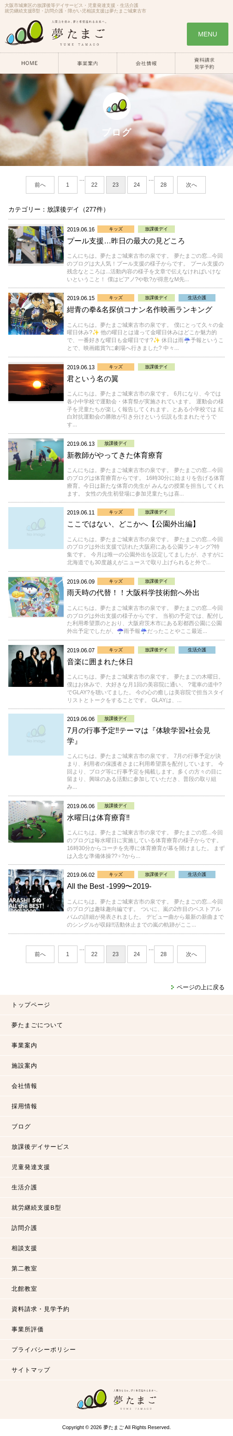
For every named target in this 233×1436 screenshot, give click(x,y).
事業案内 (24, 1045)
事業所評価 (28, 1329)
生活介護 (24, 1187)
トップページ (31, 1004)
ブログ (21, 1126)
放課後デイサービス (41, 1146)
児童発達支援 (31, 1167)
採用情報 (24, 1106)
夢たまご (113, 1427)
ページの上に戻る (201, 987)
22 (94, 185)
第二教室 (24, 1268)
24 (137, 185)
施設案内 (24, 1065)
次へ (191, 185)
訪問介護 (24, 1227)
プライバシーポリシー (44, 1349)
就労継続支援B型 (36, 1207)
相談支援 (24, 1248)
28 (164, 185)
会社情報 (24, 1085)
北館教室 (24, 1288)
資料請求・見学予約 (41, 1309)
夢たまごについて (37, 1025)
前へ (40, 185)
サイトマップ (31, 1369)
